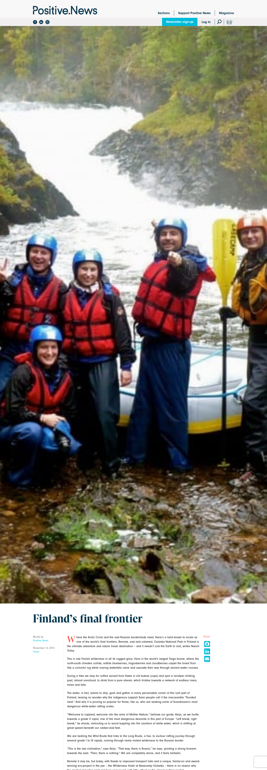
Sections (164, 13)
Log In (206, 22)
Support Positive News (194, 13)
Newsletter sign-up (179, 22)
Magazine (226, 13)
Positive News (40, 640)
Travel (36, 651)
